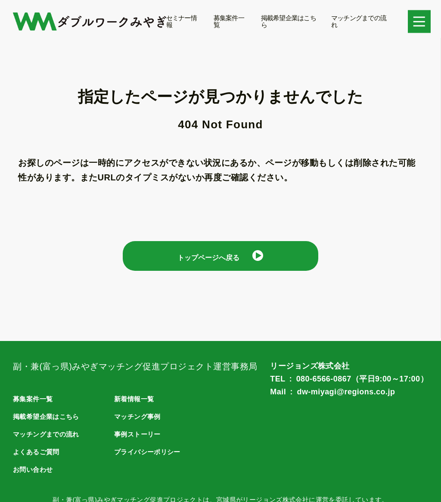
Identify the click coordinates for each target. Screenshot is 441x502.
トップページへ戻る (208, 259)
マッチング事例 (139, 416)
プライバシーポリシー (149, 452)
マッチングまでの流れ (358, 21)
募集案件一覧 (229, 21)
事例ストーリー (139, 434)
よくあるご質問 (37, 452)
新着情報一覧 (135, 399)
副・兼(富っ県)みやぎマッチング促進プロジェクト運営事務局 (135, 366)
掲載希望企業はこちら (288, 21)
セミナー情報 (181, 21)
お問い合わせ (34, 469)
